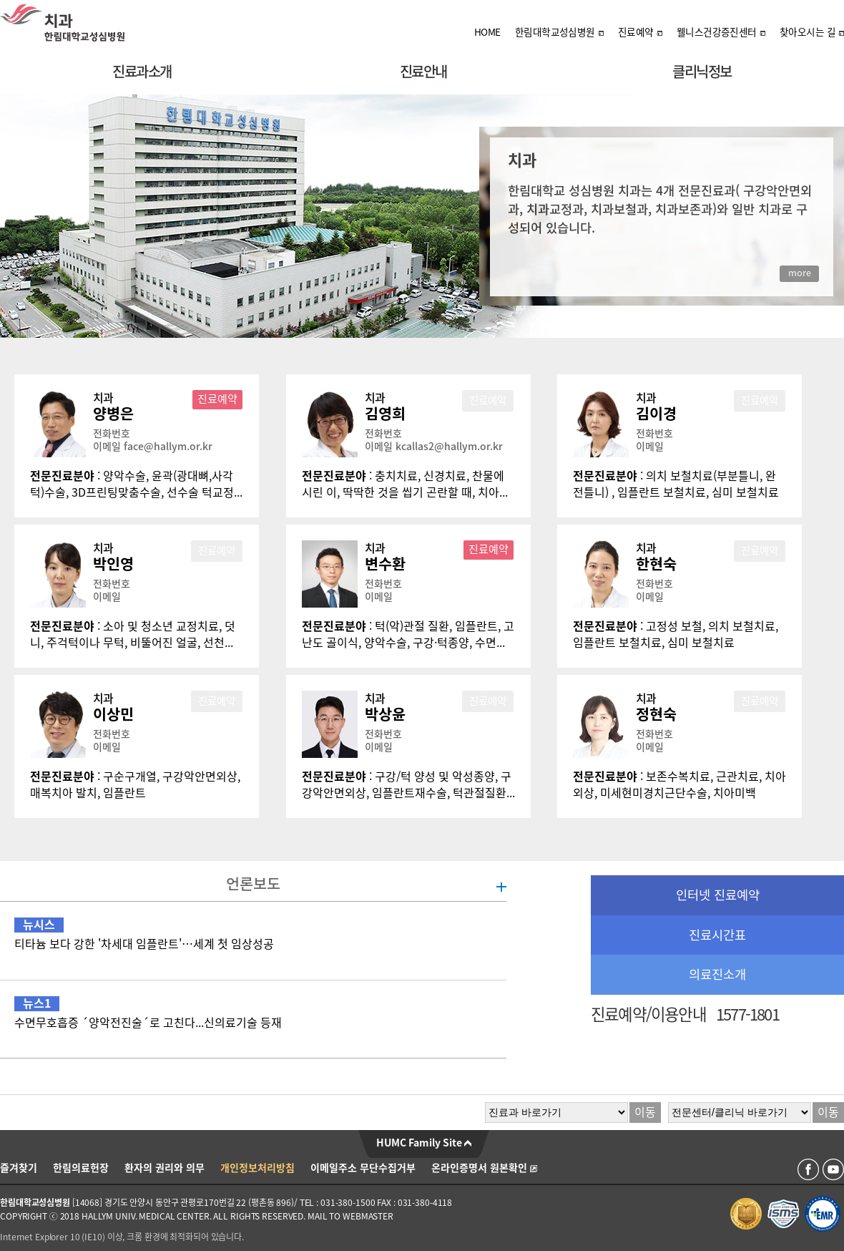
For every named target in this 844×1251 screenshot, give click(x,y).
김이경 (656, 414)
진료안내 (423, 71)
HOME (487, 32)
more (799, 273)
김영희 (385, 414)
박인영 (113, 564)
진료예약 (640, 32)
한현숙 (656, 564)
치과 (103, 398)
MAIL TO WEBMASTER (350, 1216)
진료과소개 (142, 71)
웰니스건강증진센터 (721, 32)
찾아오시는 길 (812, 32)
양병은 (113, 414)
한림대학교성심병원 (559, 32)
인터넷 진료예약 (718, 895)
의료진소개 (717, 974)
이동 (645, 1112)
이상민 (113, 714)
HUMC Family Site (423, 1143)
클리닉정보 (702, 71)
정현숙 (656, 714)
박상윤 (385, 714)
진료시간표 (717, 935)
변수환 (385, 564)
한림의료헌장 (81, 1168)
